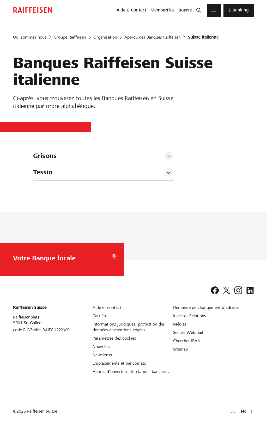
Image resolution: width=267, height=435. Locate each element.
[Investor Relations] (189, 315)
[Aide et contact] (107, 307)
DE (232, 411)
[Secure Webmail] (188, 332)
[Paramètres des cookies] (114, 338)
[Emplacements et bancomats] (119, 363)
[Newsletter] (103, 354)
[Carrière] (100, 315)
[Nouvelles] (101, 346)
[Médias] (179, 324)
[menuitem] (131, 10)
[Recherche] (198, 10)
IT (252, 411)
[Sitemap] (180, 349)
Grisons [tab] (45, 156)
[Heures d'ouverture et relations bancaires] (131, 371)
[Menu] (214, 10)
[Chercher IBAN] (186, 340)
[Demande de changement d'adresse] (206, 307)
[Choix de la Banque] (64, 259)
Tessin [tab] (42, 172)
